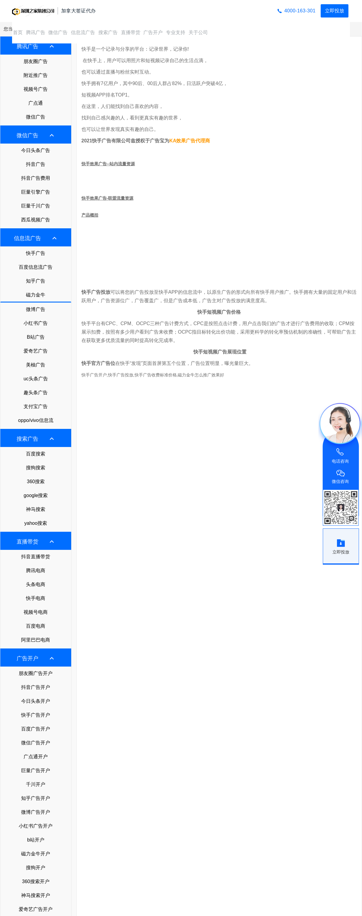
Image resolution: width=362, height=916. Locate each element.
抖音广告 (35, 164)
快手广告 (35, 253)
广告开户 (153, 32)
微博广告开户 (35, 812)
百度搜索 (35, 453)
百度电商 (35, 626)
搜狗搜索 (35, 467)
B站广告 (36, 337)
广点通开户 (36, 756)
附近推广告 (36, 75)
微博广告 (35, 309)
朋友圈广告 (36, 61)
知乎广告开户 (35, 798)
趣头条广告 (36, 392)
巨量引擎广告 (35, 192)
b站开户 (35, 839)
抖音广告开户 (35, 687)
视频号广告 (36, 89)
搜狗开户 (35, 867)
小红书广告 (36, 323)
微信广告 (58, 32)
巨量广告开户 (35, 770)
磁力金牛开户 (35, 853)
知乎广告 (35, 281)
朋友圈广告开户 (35, 673)
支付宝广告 (36, 406)
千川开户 (35, 784)
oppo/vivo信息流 (35, 420)
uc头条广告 (36, 378)
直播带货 (130, 32)
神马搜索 (35, 509)
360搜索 (36, 481)
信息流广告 (83, 32)
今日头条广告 (35, 150)
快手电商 (35, 598)
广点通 (35, 103)
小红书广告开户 (35, 826)
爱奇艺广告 (36, 350)
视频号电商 (36, 612)
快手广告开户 (35, 715)
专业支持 (175, 32)
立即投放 (334, 10)
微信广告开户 (35, 742)
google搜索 (36, 495)
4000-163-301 (300, 10)
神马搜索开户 (35, 895)
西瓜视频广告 (35, 219)
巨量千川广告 (35, 205)
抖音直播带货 (35, 556)
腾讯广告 (35, 32)
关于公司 (198, 32)
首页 (18, 32)
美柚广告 (35, 364)
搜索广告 (108, 32)
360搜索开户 (35, 881)
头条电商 (35, 584)
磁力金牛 (35, 294)
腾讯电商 (35, 570)
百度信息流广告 (35, 267)
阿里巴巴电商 (35, 639)
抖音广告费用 (35, 178)
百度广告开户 (35, 728)
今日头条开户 (35, 701)
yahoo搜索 (35, 523)
